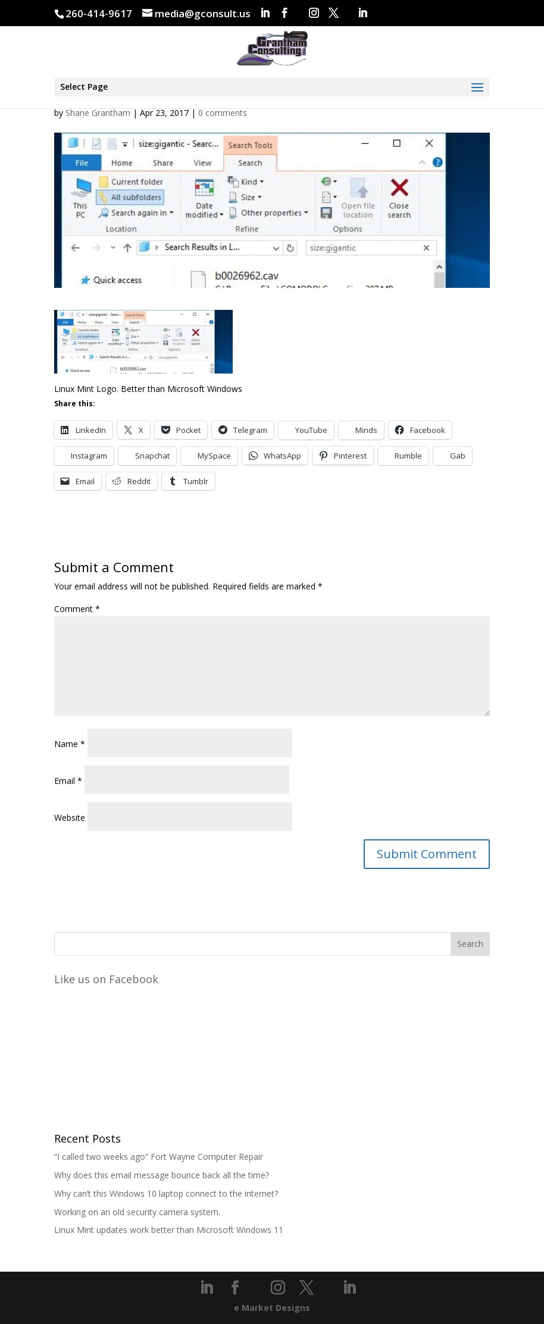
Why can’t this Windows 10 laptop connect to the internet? (166, 1193)
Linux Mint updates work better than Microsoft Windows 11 (168, 1229)
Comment (77, 608)
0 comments (222, 112)
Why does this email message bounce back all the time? (161, 1175)
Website (69, 817)
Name (69, 743)
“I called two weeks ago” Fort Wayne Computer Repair (158, 1156)
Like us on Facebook (106, 979)
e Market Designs (272, 1307)
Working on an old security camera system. (137, 1212)
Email (68, 780)
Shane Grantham (97, 112)
